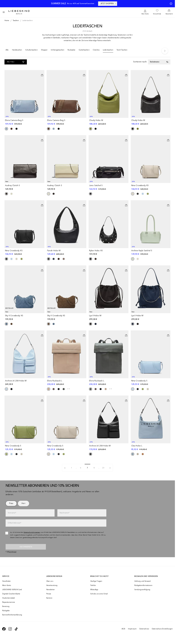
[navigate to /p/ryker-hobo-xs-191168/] (108, 252)
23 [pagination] (103, 468)
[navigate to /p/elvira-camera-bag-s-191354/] (66, 122)
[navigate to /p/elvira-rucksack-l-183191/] (108, 382)
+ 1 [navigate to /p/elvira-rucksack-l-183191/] (110, 389)
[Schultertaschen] (31, 51)
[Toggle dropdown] (159, 61)
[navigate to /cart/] (169, 12)
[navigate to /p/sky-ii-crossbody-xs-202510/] (66, 317)
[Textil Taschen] (121, 51)
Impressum (132, 629)
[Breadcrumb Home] (6, 20)
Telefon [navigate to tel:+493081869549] (93, 585)
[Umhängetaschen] (57, 51)
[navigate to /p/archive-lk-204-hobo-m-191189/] (24, 382)
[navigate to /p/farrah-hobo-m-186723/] (66, 252)
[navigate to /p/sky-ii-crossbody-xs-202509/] (24, 317)
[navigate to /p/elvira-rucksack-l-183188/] (66, 382)
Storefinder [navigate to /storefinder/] (6, 581)
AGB (123, 629)
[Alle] (7, 51)
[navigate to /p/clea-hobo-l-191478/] (151, 447)
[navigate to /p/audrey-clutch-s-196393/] (66, 187)
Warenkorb (169, 14)
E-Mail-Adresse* (14, 523)
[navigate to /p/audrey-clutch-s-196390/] (24, 187)
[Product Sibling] (6, 128)
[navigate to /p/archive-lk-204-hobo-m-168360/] (108, 447)
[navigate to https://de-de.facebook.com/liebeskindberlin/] (4, 629)
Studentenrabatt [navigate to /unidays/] (8, 598)
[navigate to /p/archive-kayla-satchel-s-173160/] (151, 252)
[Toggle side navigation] (3, 12)
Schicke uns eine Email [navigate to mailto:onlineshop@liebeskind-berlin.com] (99, 594)
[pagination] (65, 468)
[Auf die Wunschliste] (42, 73)
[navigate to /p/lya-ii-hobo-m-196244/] (108, 317)
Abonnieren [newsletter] (25, 547)
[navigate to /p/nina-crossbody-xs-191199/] (151, 187)
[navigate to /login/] (145, 12)
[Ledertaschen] (108, 51)
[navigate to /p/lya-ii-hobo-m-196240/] (151, 317)
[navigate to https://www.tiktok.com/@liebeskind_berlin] (16, 629)
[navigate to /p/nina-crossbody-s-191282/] (66, 447)
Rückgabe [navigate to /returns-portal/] (6, 611)
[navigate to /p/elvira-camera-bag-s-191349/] (24, 122)
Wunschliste (157, 14)
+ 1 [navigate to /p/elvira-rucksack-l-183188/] (68, 389)
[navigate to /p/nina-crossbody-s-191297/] (151, 382)
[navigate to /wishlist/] (157, 12)
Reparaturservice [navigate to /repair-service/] (8, 602)
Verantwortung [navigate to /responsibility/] (52, 585)
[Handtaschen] (17, 51)
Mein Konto (145, 14)
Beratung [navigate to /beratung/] (5, 606)
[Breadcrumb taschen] (15, 20)
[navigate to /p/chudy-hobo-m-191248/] (108, 122)
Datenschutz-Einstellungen (162, 629)
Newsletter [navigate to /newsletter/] (50, 590)
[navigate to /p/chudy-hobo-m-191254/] (151, 122)
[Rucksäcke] (71, 51)
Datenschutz (144, 629)
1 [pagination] (71, 468)
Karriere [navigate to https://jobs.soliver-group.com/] (49, 598)
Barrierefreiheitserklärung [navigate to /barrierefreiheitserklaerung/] (12, 615)
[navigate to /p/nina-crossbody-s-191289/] (24, 447)
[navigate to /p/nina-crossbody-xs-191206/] (24, 252)
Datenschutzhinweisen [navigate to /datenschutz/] (32, 532)
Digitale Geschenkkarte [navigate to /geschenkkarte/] (11, 594)
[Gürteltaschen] (84, 51)
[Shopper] (44, 51)
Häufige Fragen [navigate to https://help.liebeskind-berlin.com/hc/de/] (96, 581)
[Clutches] (96, 51)
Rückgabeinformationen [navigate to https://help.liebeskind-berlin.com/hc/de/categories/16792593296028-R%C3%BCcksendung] (143, 585)
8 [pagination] (94, 468)
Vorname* (12, 513)
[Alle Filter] (15, 61)
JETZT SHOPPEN (108, 3)
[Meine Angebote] (170, 3)
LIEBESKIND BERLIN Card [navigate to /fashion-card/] (12, 590)
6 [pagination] (80, 468)
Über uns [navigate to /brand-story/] (49, 581)
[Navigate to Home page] (19, 12)
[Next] (164, 50)
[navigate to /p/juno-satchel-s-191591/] (108, 187)
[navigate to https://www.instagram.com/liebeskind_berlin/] (10, 629)
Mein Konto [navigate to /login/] (6, 585)
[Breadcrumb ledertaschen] (27, 20)
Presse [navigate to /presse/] (48, 594)
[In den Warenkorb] (42, 75)
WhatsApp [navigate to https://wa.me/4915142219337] (94, 590)
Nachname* (64, 513)
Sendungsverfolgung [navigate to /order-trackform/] (142, 590)
